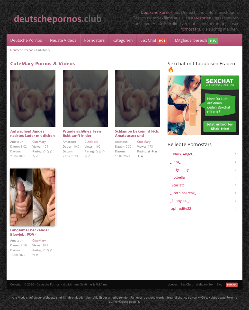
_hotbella (177, 177)
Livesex (173, 284)
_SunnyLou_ (179, 200)
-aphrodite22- (181, 208)
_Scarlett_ (177, 185)
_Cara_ (175, 161)
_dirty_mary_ (180, 169)
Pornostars (189, 29)
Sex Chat (154, 41)
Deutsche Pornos (157, 12)
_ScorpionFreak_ (183, 193)
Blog (219, 284)
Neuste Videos (63, 40)
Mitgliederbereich (196, 41)
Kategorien (201, 18)
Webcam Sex (204, 284)
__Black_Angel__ (182, 154)
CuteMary (39, 142)
